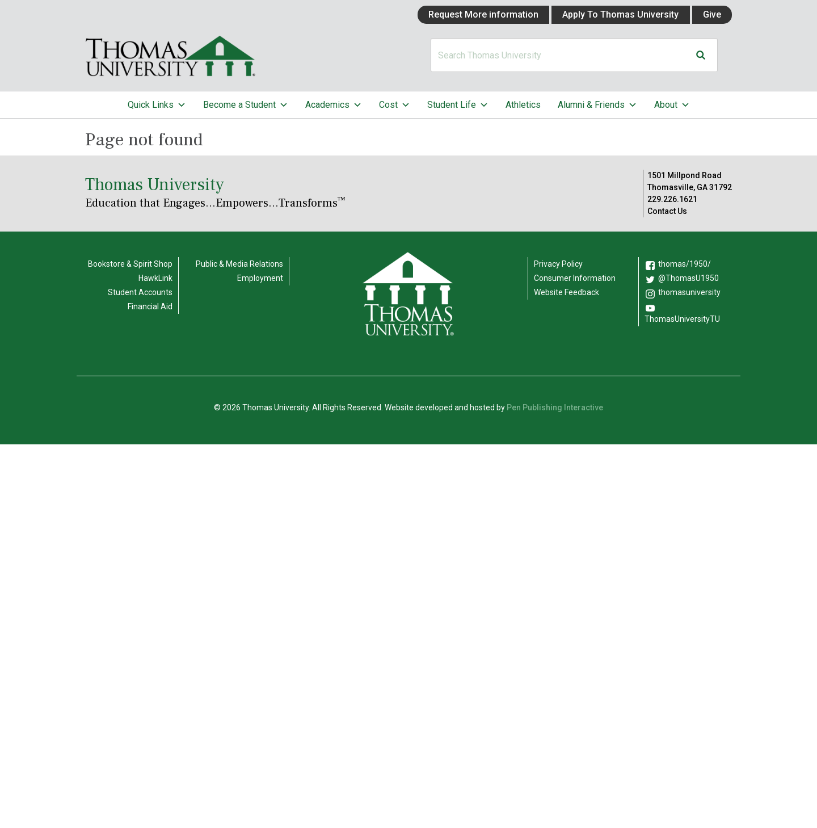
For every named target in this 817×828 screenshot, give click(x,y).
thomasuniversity (689, 292)
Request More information (483, 14)
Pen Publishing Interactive (555, 407)
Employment (260, 278)
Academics (333, 105)
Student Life (457, 105)
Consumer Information (575, 278)
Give (712, 14)
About (672, 105)
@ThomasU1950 (688, 278)
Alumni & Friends (597, 105)
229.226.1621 (672, 199)
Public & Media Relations (239, 263)
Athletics (523, 104)
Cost (394, 105)
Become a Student (245, 105)
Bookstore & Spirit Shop (130, 263)
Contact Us (667, 211)
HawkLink (155, 278)
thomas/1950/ (684, 263)
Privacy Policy (558, 263)
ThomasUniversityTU (682, 318)
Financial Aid (150, 306)
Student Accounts (140, 292)
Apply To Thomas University (620, 14)
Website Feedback (566, 292)
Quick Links (157, 105)
